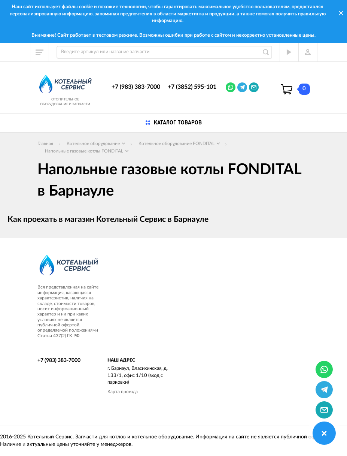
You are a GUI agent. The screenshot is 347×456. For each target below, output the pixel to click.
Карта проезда (122, 391)
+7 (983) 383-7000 (136, 87)
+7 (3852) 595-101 (192, 87)
